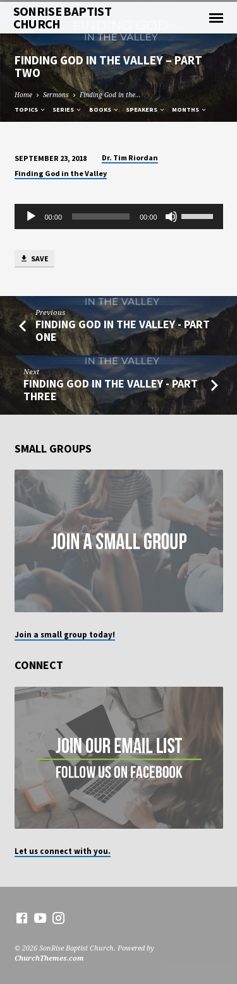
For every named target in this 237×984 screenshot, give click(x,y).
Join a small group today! (65, 634)
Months (189, 109)
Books (104, 109)
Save (34, 259)
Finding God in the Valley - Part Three (110, 389)
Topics (30, 109)
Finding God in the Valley (61, 173)
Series (67, 109)
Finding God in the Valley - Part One (122, 330)
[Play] (31, 216)
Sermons (56, 94)
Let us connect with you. (63, 851)
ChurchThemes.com (49, 958)
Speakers (146, 109)
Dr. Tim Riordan (130, 157)
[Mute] (171, 216)
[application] (119, 216)
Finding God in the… (110, 94)
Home (23, 94)
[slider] (101, 216)
